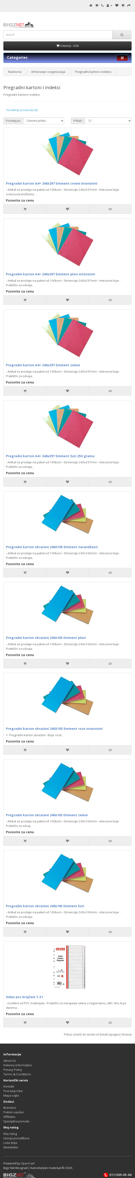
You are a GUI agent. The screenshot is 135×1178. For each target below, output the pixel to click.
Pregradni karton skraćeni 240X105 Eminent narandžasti (52, 547)
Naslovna (14, 72)
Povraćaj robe (13, 1091)
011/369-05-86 (117, 1175)
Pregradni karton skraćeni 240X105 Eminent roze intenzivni (54, 728)
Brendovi (9, 1108)
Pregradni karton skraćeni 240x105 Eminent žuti (45, 906)
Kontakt (8, 1086)
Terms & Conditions (17, 1074)
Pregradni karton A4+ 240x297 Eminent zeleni (43, 365)
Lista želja (10, 1143)
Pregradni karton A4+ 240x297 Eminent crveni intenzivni (51, 183)
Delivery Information (17, 1065)
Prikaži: (77, 121)
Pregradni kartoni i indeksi (93, 72)
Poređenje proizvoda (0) (22, 110)
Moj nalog (10, 1134)
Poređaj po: (13, 121)
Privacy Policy (12, 1070)
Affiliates (9, 1117)
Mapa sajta (11, 1095)
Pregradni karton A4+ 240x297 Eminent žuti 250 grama (50, 456)
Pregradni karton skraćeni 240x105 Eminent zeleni (47, 815)
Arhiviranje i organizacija (48, 72)
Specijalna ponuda (16, 1121)
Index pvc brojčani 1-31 (24, 997)
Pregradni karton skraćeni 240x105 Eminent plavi (46, 637)
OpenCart (28, 1163)
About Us (9, 1061)
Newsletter (10, 1147)
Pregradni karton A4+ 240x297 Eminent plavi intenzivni (50, 274)
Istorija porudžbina (16, 1138)
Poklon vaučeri (13, 1112)
